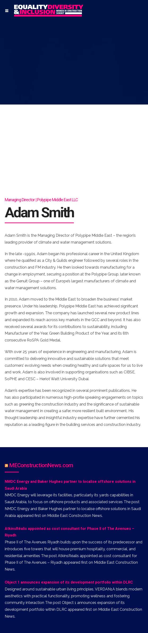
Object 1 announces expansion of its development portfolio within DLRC (69, 582)
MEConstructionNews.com (41, 465)
